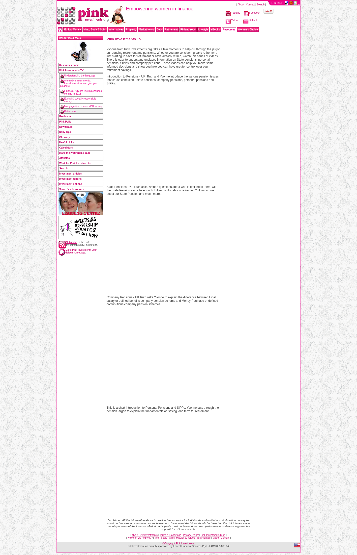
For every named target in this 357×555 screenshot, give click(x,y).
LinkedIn (251, 20)
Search (261, 4)
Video (215, 537)
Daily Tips (65, 132)
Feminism (65, 116)
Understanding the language (79, 75)
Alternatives (116, 29)
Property (131, 29)
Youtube (233, 12)
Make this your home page (74, 152)
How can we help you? (140, 537)
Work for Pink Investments (74, 163)
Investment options (70, 184)
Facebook (252, 12)
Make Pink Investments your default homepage (81, 251)
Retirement (171, 29)
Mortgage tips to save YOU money (83, 106)
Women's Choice (248, 29)
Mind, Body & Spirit (95, 29)
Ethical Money (72, 29)
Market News (146, 29)
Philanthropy (188, 29)
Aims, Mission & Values (182, 537)
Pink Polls (65, 121)
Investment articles (70, 173)
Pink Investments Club (213, 535)
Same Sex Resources (71, 189)
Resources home (69, 65)
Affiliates (64, 158)
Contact (250, 4)
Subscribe (71, 242)
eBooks (215, 29)
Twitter (232, 20)
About (241, 4)
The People (160, 537)
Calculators (66, 147)
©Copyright (178, 543)
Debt (159, 29)
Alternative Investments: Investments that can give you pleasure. (78, 83)
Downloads (65, 127)
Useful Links (66, 142)
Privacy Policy (191, 535)
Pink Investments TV (71, 70)
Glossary (64, 137)
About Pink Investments (145, 535)
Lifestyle (203, 29)
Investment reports (70, 178)
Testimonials (203, 537)
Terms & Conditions (170, 535)
